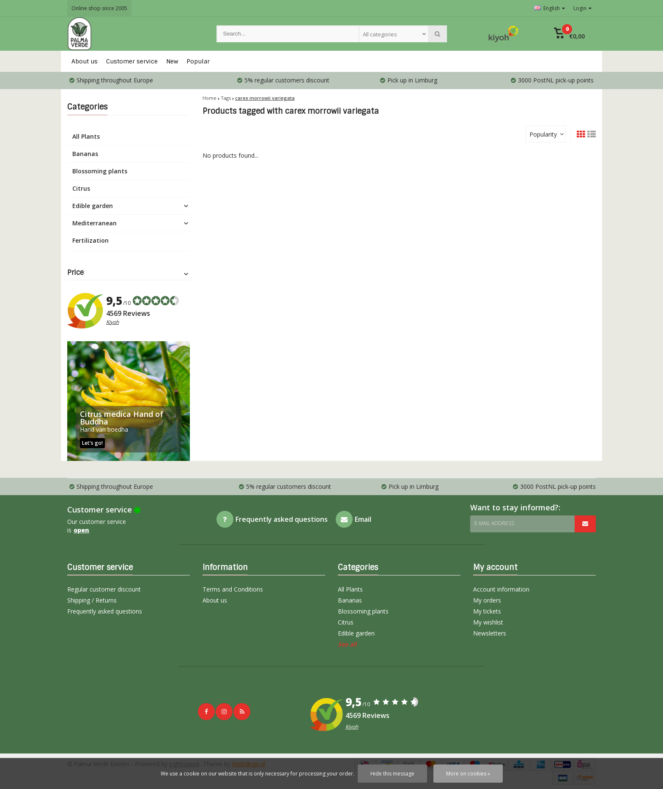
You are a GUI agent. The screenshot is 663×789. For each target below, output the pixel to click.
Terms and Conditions (233, 589)
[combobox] (393, 33)
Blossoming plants (99, 171)
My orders (487, 600)
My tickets (487, 611)
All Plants (86, 136)
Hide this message (392, 773)
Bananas (85, 154)
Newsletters (489, 633)
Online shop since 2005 (99, 8)
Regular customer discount (104, 589)
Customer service (132, 61)
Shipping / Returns (92, 600)
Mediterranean (94, 223)
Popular (198, 61)
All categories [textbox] (380, 34)
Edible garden (92, 206)
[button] (569, 34)
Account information (501, 589)
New (172, 61)
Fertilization (90, 240)
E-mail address (494, 523)
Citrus (81, 188)
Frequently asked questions (104, 611)
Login (582, 8)
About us (84, 61)
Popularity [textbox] (543, 134)
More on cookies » (468, 773)
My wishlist (488, 622)
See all (347, 644)
